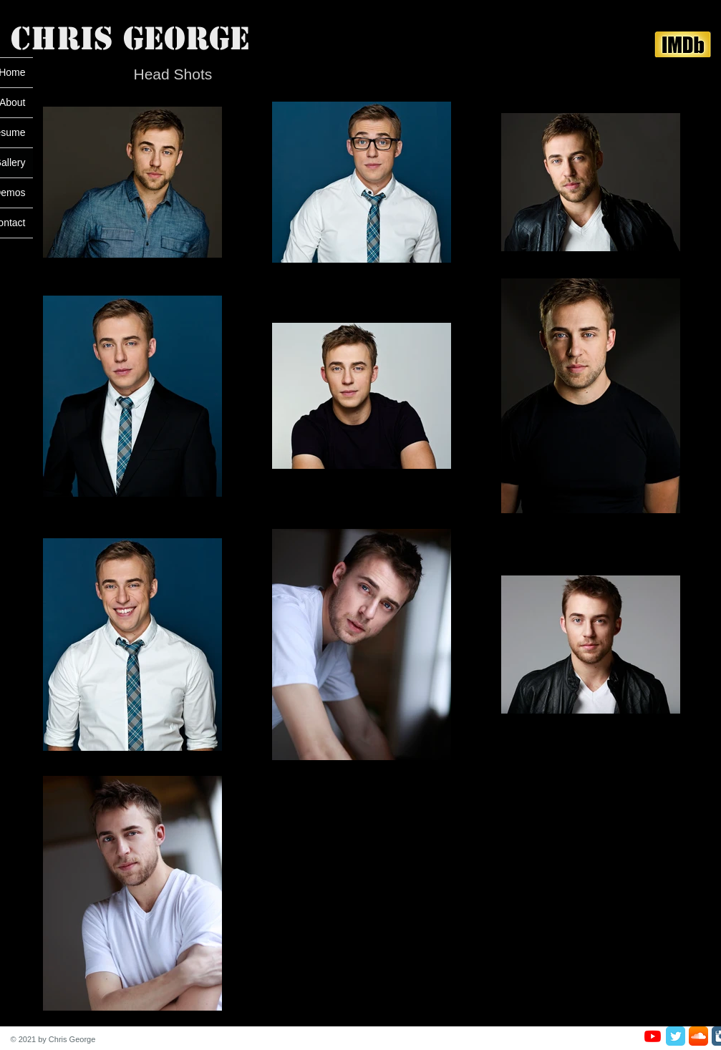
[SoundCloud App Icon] (698, 1036)
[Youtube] (652, 1036)
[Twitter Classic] (675, 1036)
